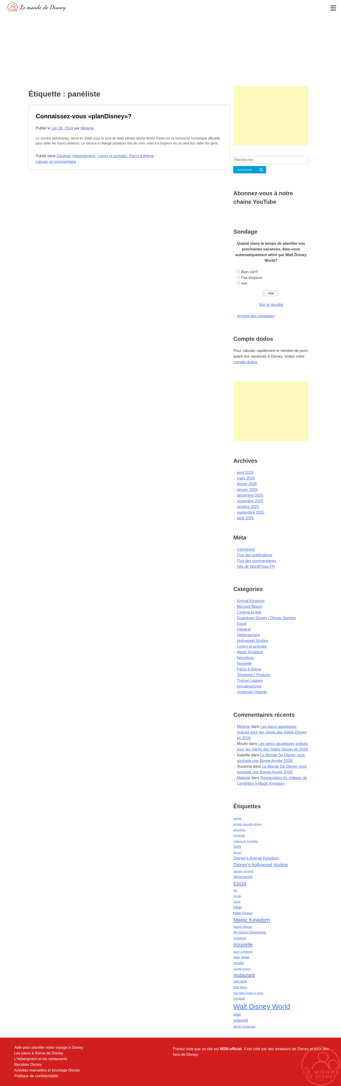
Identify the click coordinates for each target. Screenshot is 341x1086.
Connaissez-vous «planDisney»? (84, 116)
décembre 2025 (250, 495)
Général (63, 156)
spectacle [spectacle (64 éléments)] (240, 981)
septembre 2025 (250, 512)
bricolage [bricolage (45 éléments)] (239, 835)
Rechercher (245, 169)
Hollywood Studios (252, 641)
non (244, 283)
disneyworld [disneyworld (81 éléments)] (242, 877)
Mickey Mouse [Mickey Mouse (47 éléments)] (242, 927)
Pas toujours (251, 278)
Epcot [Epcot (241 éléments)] (239, 883)
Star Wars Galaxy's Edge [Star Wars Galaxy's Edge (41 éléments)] (248, 993)
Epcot (242, 624)
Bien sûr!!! (249, 272)
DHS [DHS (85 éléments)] (237, 847)
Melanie (87, 128)
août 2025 (245, 518)
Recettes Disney (28, 1065)
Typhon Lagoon (250, 681)
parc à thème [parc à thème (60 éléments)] (242, 951)
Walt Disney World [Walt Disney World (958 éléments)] (261, 1006)
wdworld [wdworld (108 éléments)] (240, 1020)
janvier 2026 (247, 490)
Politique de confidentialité (36, 1076)
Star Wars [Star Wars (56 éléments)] (240, 987)
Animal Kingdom (251, 601)
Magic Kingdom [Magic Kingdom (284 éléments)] (251, 920)
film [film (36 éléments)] (235, 890)
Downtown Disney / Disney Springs (266, 618)
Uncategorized (249, 686)
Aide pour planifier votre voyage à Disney (48, 1047)
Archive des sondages (255, 316)
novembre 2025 (250, 501)
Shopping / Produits (253, 675)
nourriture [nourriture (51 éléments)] (239, 938)
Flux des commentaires (256, 561)
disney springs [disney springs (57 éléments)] (243, 871)
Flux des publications (254, 555)
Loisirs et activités (112, 156)
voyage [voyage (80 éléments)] (239, 998)
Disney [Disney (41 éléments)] (237, 852)
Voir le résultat (271, 305)
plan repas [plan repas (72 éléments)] (241, 957)
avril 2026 (245, 473)
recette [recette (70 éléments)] (238, 963)
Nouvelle (244, 663)
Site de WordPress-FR (256, 566)
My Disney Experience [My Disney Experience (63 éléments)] (249, 932)
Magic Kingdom (250, 652)
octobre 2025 (248, 507)
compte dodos (245, 362)
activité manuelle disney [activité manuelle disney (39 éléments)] (247, 824)
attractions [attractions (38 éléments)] (239, 829)
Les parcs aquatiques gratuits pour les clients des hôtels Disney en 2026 (271, 732)
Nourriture (245, 658)
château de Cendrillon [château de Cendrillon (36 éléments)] (245, 841)
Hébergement (83, 156)
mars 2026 (246, 478)
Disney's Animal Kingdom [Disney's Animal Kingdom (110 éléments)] (256, 858)
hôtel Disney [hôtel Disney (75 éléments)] (243, 913)
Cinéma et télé (249, 612)
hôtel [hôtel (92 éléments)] (237, 907)
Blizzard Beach (249, 607)
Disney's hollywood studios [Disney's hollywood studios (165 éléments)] (260, 864)
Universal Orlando (252, 692)
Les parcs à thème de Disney (38, 1053)
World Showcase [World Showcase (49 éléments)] (244, 1026)
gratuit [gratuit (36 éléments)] (236, 901)
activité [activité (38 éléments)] (237, 818)
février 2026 (247, 484)
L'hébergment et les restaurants (40, 1059)
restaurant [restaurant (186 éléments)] (244, 975)
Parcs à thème (141, 156)
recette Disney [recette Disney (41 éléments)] (242, 968)
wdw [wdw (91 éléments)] (237, 1014)
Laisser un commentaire (56, 162)
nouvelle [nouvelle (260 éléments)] (243, 944)
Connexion (246, 549)
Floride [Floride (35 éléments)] (237, 896)
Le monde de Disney (43, 7)
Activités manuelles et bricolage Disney (47, 1070)
